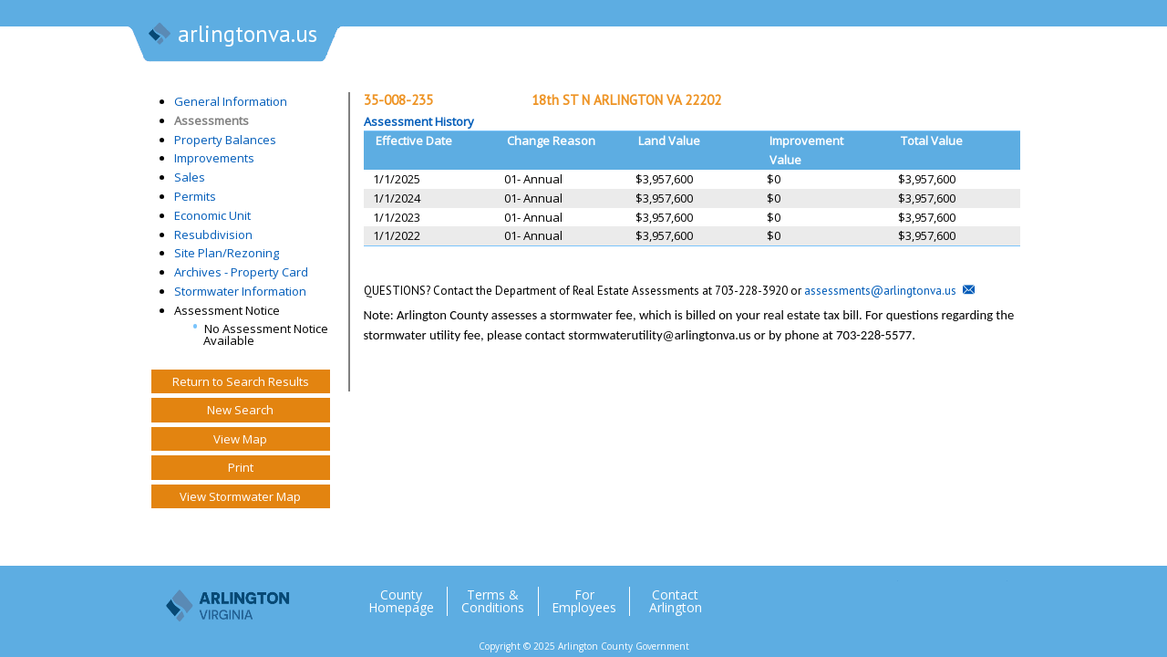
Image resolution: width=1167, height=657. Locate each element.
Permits (195, 196)
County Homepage (401, 601)
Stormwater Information (240, 291)
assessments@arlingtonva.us (880, 290)
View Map (240, 439)
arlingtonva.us (231, 35)
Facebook (920, 594)
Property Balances (225, 139)
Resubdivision (213, 234)
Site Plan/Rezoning (226, 253)
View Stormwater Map (240, 496)
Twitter (883, 594)
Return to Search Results (240, 381)
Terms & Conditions (492, 601)
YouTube (992, 594)
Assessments (211, 120)
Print (240, 467)
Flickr (956, 594)
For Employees (584, 601)
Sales (189, 177)
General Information (230, 101)
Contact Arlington (675, 601)
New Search (240, 410)
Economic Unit (212, 215)
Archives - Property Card (241, 272)
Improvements (214, 158)
